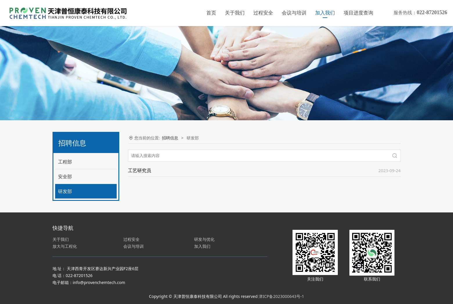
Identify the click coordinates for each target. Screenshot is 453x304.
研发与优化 (204, 239)
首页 (211, 13)
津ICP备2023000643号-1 (281, 296)
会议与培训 (294, 13)
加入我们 (325, 13)
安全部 (65, 176)
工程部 (65, 162)
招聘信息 (170, 138)
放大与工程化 (65, 246)
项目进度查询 (358, 13)
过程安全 (263, 13)
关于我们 (235, 13)
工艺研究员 (139, 170)
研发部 (65, 191)
